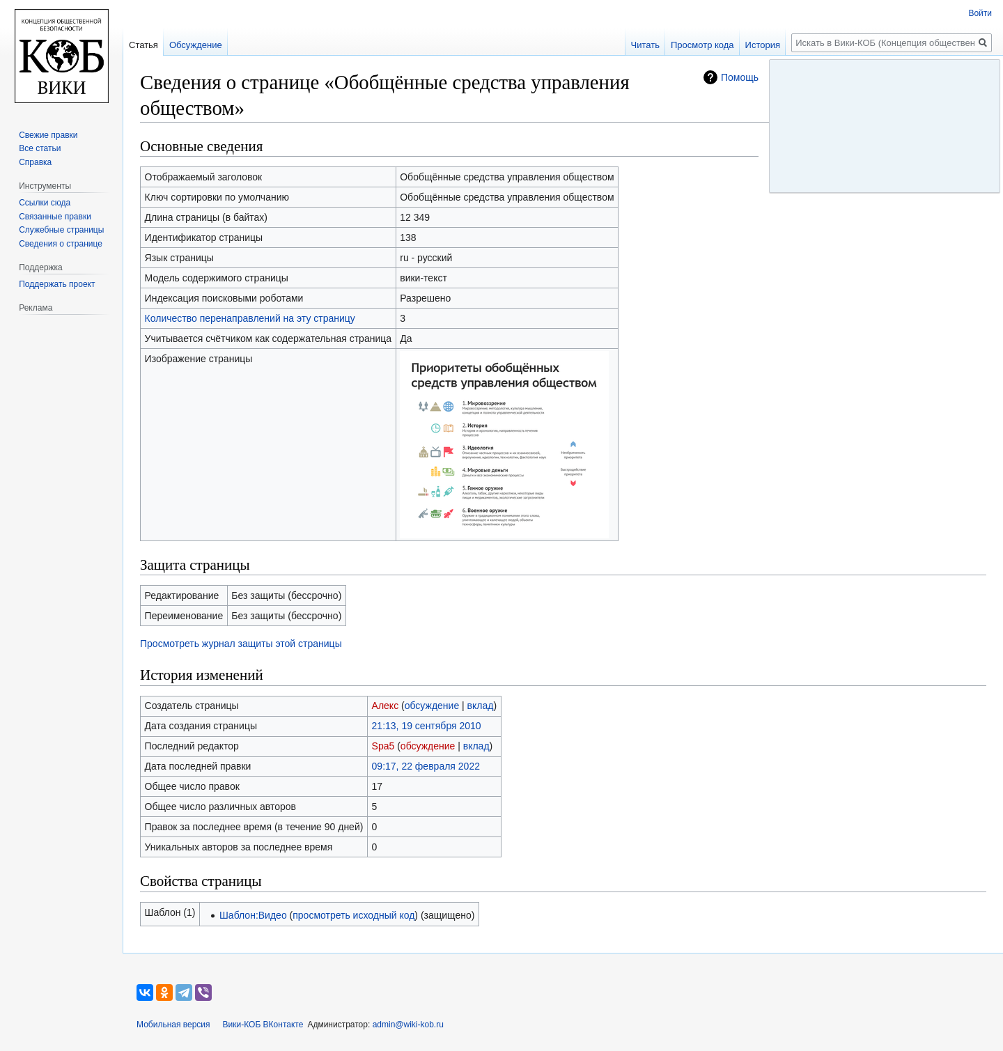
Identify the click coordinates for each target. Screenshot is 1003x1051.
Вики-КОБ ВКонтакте (263, 1024)
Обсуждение (195, 45)
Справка (35, 162)
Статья (143, 45)
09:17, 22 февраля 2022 (426, 766)
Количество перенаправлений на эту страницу (250, 318)
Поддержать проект (57, 284)
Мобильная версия (173, 1024)
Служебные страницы (61, 230)
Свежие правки (48, 135)
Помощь (740, 77)
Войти (980, 13)
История (762, 45)
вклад (480, 705)
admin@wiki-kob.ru (408, 1024)
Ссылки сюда (44, 203)
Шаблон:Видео (253, 915)
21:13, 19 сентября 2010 (426, 725)
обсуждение (432, 705)
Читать (645, 45)
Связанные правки (55, 216)
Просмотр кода (702, 45)
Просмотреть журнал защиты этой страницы (241, 643)
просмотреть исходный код (353, 915)
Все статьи (40, 148)
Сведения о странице (60, 244)
